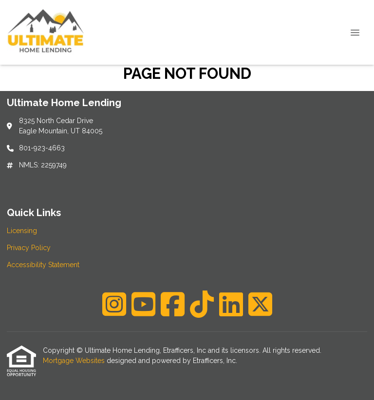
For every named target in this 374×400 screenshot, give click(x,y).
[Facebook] (173, 304)
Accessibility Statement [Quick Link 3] (43, 265)
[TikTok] (202, 304)
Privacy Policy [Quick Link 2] (29, 248)
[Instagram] (114, 304)
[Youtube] (143, 304)
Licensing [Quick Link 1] (22, 231)
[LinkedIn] (231, 304)
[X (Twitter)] (260, 304)
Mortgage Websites (75, 360)
